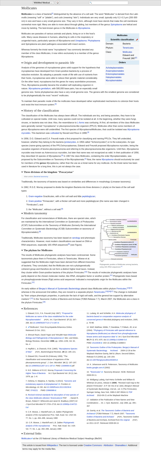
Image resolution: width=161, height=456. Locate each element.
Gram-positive (35, 201)
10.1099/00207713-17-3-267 (45, 323)
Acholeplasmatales (115, 68)
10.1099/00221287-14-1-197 (41, 366)
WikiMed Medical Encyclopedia (44, 3)
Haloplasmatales (113, 77)
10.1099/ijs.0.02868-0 (116, 340)
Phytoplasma (94, 41)
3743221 (34, 390)
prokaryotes (70, 142)
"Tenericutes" (95, 372)
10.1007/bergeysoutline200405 (103, 360)
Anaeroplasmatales (115, 71)
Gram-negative (35, 196)
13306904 (65, 366)
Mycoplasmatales (114, 80)
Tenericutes (128, 48)
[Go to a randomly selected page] (57, 3)
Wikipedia (51, 445)
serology (76, 238)
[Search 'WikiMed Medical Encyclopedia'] (107, 3)
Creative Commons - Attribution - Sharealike (104, 445)
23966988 (50, 390)
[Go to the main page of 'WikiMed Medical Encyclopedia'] (44, 3)
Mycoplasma (84, 28)
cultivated (54, 133)
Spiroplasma (116, 24)
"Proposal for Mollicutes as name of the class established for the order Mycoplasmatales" (49, 316)
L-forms (80, 122)
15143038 (96, 343)
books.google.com (94, 368)
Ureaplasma (81, 41)
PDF (131, 392)
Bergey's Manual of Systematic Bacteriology (59, 288)
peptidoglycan (88, 196)
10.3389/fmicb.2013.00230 (58, 387)
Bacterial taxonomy (41, 177)
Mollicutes (127, 52)
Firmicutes (121, 288)
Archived (114, 350)
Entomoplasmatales (115, 74)
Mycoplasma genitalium (40, 88)
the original (125, 420)
